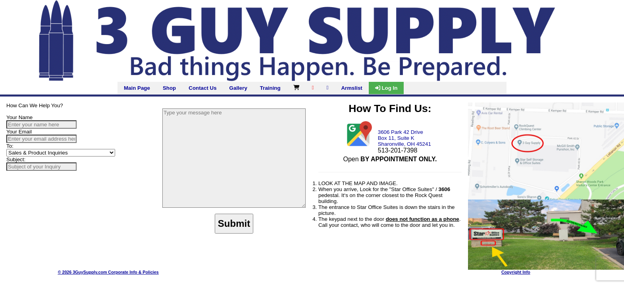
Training (270, 88)
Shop (169, 88)
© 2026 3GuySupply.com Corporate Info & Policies (108, 272)
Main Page (137, 88)
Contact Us (202, 88)
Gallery (238, 88)
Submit (234, 223)
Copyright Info (515, 272)
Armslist (351, 88)
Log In (386, 88)
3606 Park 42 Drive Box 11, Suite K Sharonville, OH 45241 (404, 138)
